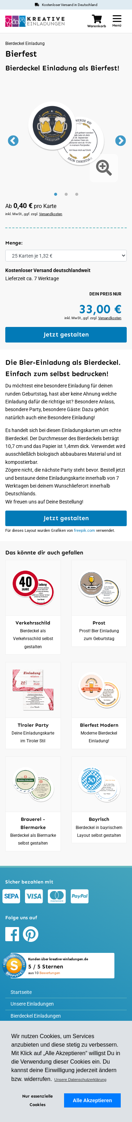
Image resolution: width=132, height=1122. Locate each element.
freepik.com (84, 530)
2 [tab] (66, 194)
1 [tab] (55, 194)
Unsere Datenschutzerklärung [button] (80, 1079)
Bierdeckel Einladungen (36, 1016)
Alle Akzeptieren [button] (92, 1100)
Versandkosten (50, 214)
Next (120, 141)
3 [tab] (76, 194)
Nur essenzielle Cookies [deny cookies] (37, 1100)
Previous (12, 141)
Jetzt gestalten (66, 334)
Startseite (21, 992)
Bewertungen (49, 973)
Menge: (14, 243)
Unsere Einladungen (32, 1004)
